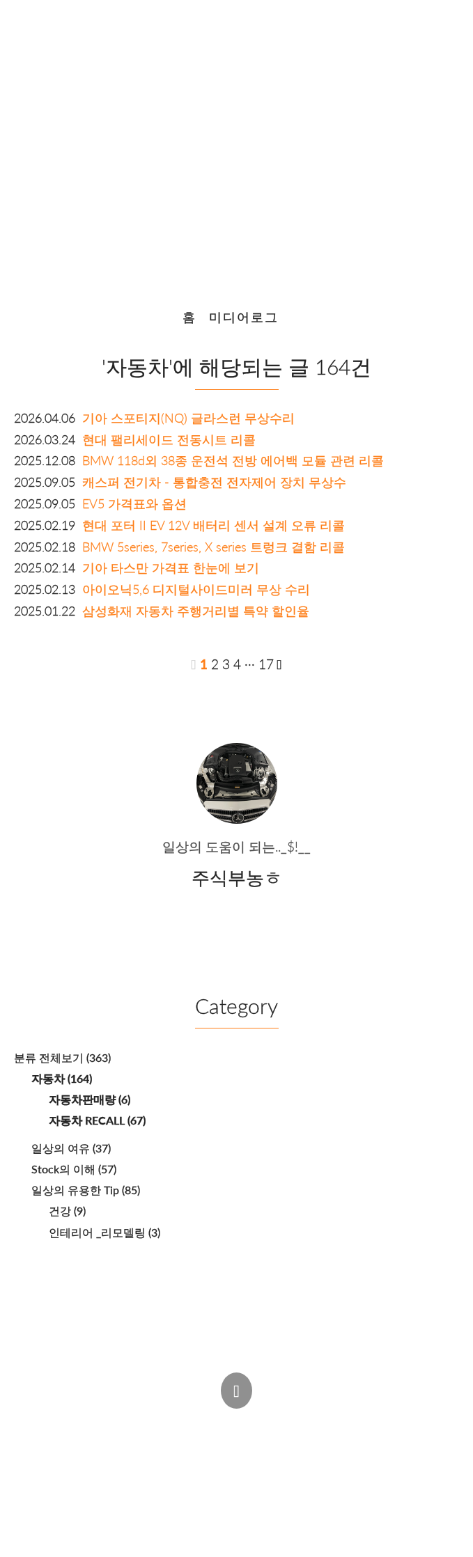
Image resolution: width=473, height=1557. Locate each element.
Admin (110, 1422)
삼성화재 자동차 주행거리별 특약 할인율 (195, 611)
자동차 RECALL (97, 1120)
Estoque (357, 1449)
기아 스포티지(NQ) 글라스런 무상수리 (188, 418)
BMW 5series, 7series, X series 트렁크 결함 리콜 (213, 547)
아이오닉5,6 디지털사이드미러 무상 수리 (196, 589)
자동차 (61, 1078)
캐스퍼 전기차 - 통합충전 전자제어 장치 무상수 (214, 482)
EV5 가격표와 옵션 (134, 503)
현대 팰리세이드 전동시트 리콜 (169, 439)
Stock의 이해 (73, 1168)
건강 (67, 1210)
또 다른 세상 (233, 143)
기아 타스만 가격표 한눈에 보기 (170, 568)
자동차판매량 (89, 1099)
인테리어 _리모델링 (104, 1232)
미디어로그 (244, 317)
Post (166, 1422)
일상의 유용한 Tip (85, 1189)
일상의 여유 (71, 1148)
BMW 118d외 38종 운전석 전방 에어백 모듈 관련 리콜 (233, 460)
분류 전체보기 (62, 1057)
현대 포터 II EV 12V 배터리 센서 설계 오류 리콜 (213, 525)
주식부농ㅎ (128, 1449)
